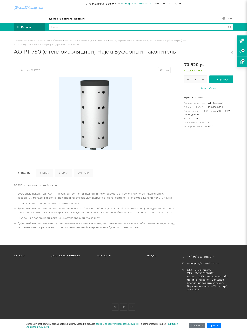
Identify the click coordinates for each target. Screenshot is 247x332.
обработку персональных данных (122, 324)
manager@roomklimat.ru (137, 3)
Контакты (104, 255)
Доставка (83, 173)
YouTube (131, 307)
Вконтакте (115, 307)
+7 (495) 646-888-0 (101, 3)
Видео (152, 255)
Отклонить (197, 325)
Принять (214, 325)
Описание (24, 173)
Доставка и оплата (65, 255)
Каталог (20, 255)
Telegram (123, 307)
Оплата (63, 173)
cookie (99, 324)
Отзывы (44, 173)
